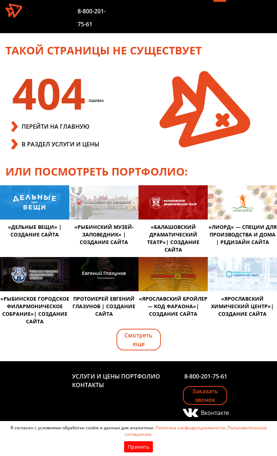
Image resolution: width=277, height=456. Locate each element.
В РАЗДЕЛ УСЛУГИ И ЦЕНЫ (60, 144)
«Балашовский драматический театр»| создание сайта (173, 238)
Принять (138, 446)
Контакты (88, 385)
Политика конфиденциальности (190, 428)
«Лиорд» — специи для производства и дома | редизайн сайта (242, 234)
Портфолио (140, 376)
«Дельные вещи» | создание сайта (35, 230)
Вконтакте (214, 413)
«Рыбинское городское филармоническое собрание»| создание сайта (34, 310)
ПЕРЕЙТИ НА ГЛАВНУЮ (55, 126)
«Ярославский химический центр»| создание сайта (242, 306)
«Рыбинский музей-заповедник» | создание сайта (104, 234)
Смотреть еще (138, 339)
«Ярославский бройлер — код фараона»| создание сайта (173, 306)
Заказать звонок (205, 395)
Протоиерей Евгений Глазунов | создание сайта (103, 306)
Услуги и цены (96, 376)
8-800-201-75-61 (205, 376)
